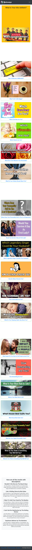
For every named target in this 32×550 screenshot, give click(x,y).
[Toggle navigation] (29, 2)
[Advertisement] (16, 17)
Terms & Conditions (12, 547)
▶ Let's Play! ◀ (16, 34)
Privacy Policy (4, 547)
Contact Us (19, 547)
